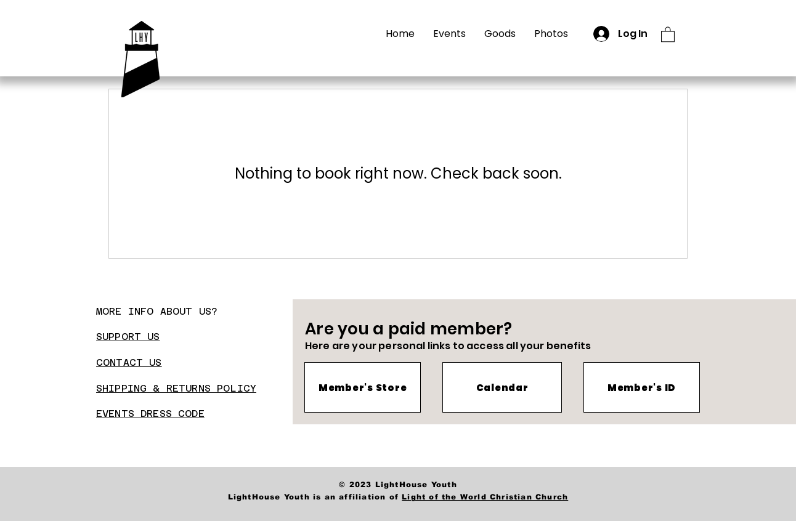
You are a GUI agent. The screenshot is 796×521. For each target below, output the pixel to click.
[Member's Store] (362, 387)
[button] (668, 34)
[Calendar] (502, 387)
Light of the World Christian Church (485, 497)
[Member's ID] (641, 387)
